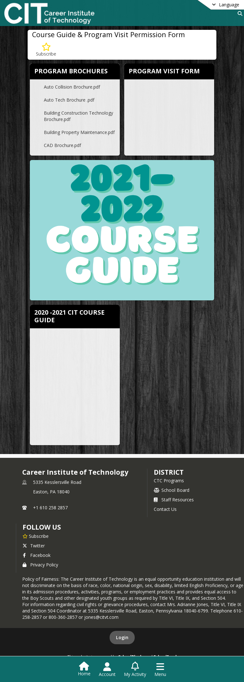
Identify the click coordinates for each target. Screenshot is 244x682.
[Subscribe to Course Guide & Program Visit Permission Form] (46, 49)
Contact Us (165, 509)
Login (122, 637)
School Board (171, 490)
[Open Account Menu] (107, 670)
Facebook (37, 555)
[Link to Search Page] (238, 13)
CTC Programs (169, 481)
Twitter (34, 546)
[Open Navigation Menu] (160, 670)
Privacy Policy (40, 565)
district (169, 472)
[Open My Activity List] (135, 670)
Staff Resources (174, 500)
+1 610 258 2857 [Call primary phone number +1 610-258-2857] (50, 508)
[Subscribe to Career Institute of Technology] (36, 535)
